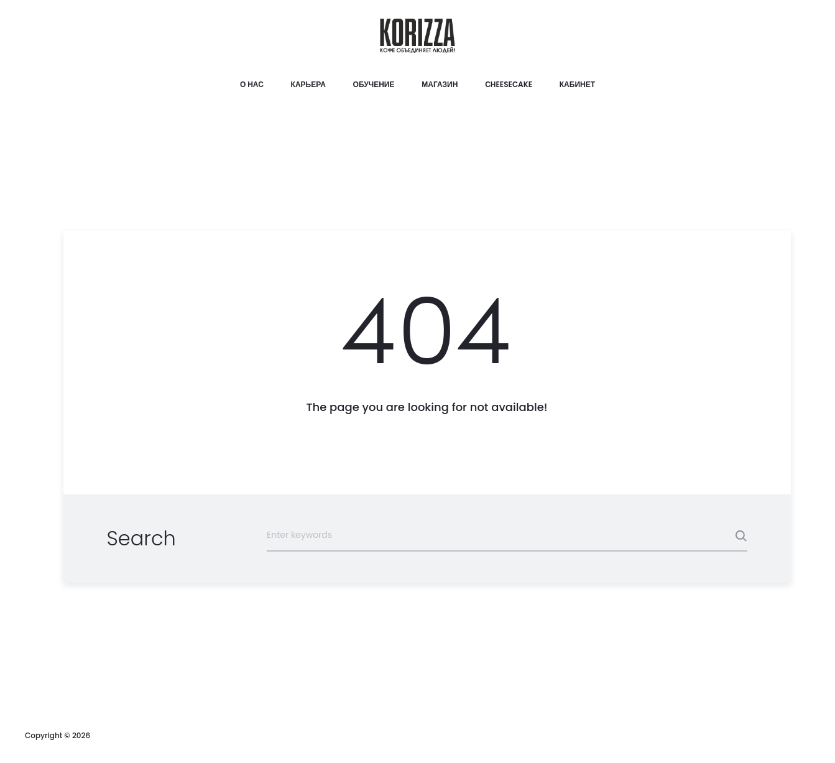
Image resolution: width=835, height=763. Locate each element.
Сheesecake (508, 84)
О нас (252, 84)
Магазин (440, 84)
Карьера (308, 84)
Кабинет (577, 84)
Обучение (374, 84)
